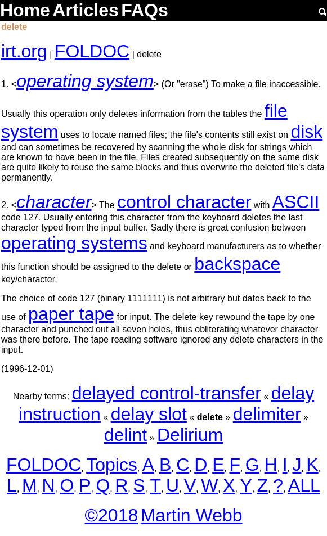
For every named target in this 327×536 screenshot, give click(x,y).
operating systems (74, 243)
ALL (304, 485)
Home (25, 10)
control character (184, 202)
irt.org (24, 51)
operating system (85, 81)
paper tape (71, 314)
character (53, 202)
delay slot (149, 414)
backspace (237, 264)
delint (125, 435)
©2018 (111, 515)
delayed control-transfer (166, 393)
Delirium (190, 435)
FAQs (144, 10)
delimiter (267, 414)
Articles (85, 10)
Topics (111, 464)
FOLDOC (92, 51)
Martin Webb (192, 515)
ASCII (296, 202)
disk (306, 131)
